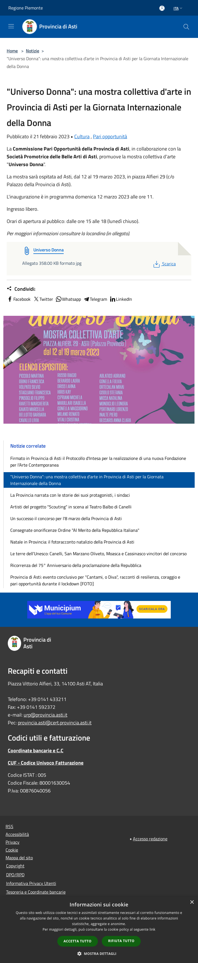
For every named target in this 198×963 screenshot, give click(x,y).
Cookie (12, 849)
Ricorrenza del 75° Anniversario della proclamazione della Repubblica (75, 565)
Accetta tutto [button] (77, 941)
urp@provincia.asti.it (45, 715)
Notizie (32, 50)
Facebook (19, 299)
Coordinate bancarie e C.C (35, 750)
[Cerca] (186, 26)
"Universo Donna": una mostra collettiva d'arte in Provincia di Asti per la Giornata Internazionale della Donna (87, 480)
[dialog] (99, 929)
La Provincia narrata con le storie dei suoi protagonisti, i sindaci (70, 495)
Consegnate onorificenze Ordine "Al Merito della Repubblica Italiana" (74, 530)
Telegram (95, 299)
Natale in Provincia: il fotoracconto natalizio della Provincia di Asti (72, 541)
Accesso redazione (150, 838)
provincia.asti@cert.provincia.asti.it (54, 722)
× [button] (192, 902)
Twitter (43, 299)
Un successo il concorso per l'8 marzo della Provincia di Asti (66, 518)
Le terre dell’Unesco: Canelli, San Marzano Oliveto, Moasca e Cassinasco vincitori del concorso (98, 553)
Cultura (82, 136)
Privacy (12, 842)
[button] (99, 953)
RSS (9, 826)
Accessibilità (17, 834)
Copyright (15, 865)
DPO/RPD (15, 874)
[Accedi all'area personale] (162, 8)
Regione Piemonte (25, 7)
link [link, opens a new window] (152, 929)
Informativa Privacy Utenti (31, 883)
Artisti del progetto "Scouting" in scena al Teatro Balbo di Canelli (71, 506)
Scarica (164, 263)
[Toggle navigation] (11, 26)
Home (12, 50)
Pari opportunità (110, 136)
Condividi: (21, 289)
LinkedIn (120, 299)
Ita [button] (179, 8)
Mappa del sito (19, 857)
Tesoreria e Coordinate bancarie (36, 892)
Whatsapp (68, 299)
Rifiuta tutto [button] (121, 940)
